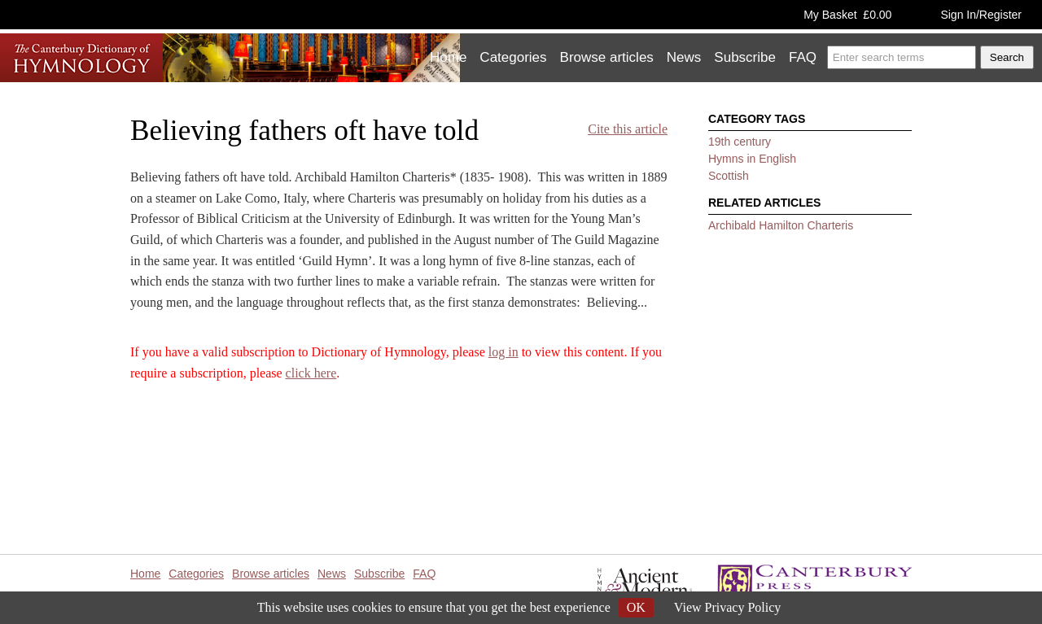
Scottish (728, 175)
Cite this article (628, 129)
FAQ (803, 57)
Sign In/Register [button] (981, 14)
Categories (512, 57)
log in (503, 352)
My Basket (847, 14)
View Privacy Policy (727, 607)
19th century (739, 141)
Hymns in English (752, 158)
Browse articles (607, 57)
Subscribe (745, 57)
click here (311, 373)
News (684, 57)
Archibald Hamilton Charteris (780, 225)
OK (636, 607)
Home (448, 57)
